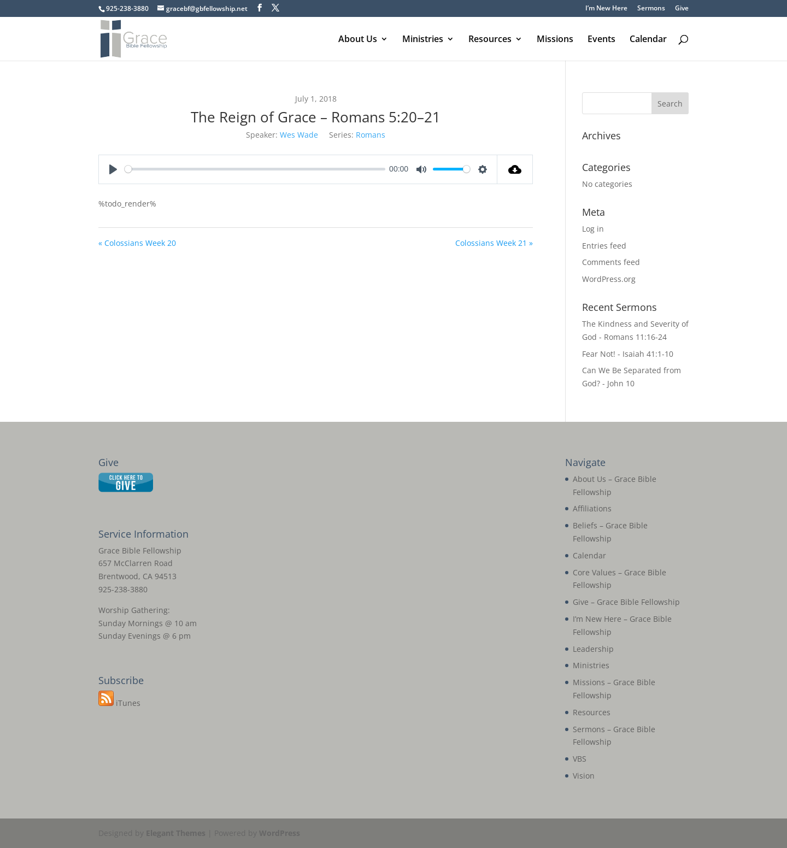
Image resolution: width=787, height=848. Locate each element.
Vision (584, 775)
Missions (555, 40)
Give (682, 9)
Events (601, 40)
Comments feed (611, 262)
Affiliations (592, 508)
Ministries (422, 40)
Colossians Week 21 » (494, 243)
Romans (370, 134)
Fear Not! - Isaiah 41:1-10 (627, 354)
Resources (490, 40)
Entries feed (604, 245)
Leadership (593, 649)
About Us (357, 40)
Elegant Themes (175, 833)
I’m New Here (606, 9)
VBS (579, 758)
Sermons (651, 9)
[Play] (113, 169)
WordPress (279, 833)
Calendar (648, 40)
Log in (593, 228)
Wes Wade (299, 134)
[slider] (255, 169)
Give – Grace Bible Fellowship (626, 602)
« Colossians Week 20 (137, 243)
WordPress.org (609, 279)
